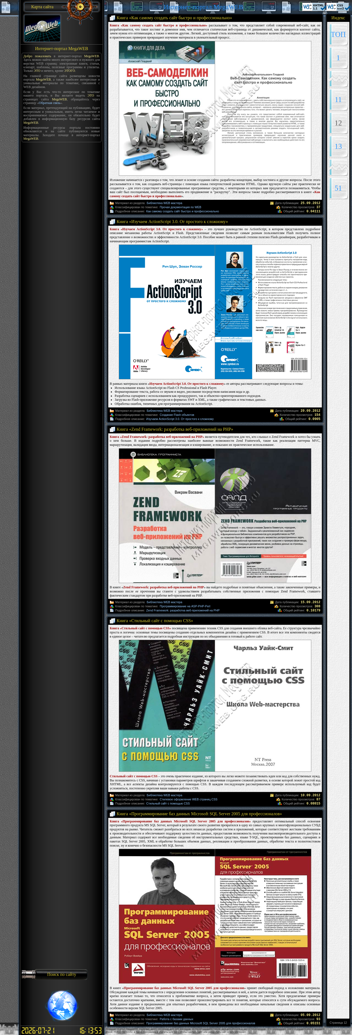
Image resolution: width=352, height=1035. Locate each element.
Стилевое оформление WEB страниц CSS (189, 799)
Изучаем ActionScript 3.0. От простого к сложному (180, 419)
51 (338, 188)
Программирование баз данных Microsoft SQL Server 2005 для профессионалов (200, 1023)
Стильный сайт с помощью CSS (168, 803)
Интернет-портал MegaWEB (203, 6)
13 (338, 146)
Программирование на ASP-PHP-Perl (185, 606)
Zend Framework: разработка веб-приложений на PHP (183, 610)
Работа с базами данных (176, 1019)
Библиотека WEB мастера (164, 203)
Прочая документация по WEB (180, 207)
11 (338, 99)
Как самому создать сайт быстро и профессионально (182, 211)
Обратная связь (49, 103)
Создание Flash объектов (177, 414)
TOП (338, 34)
